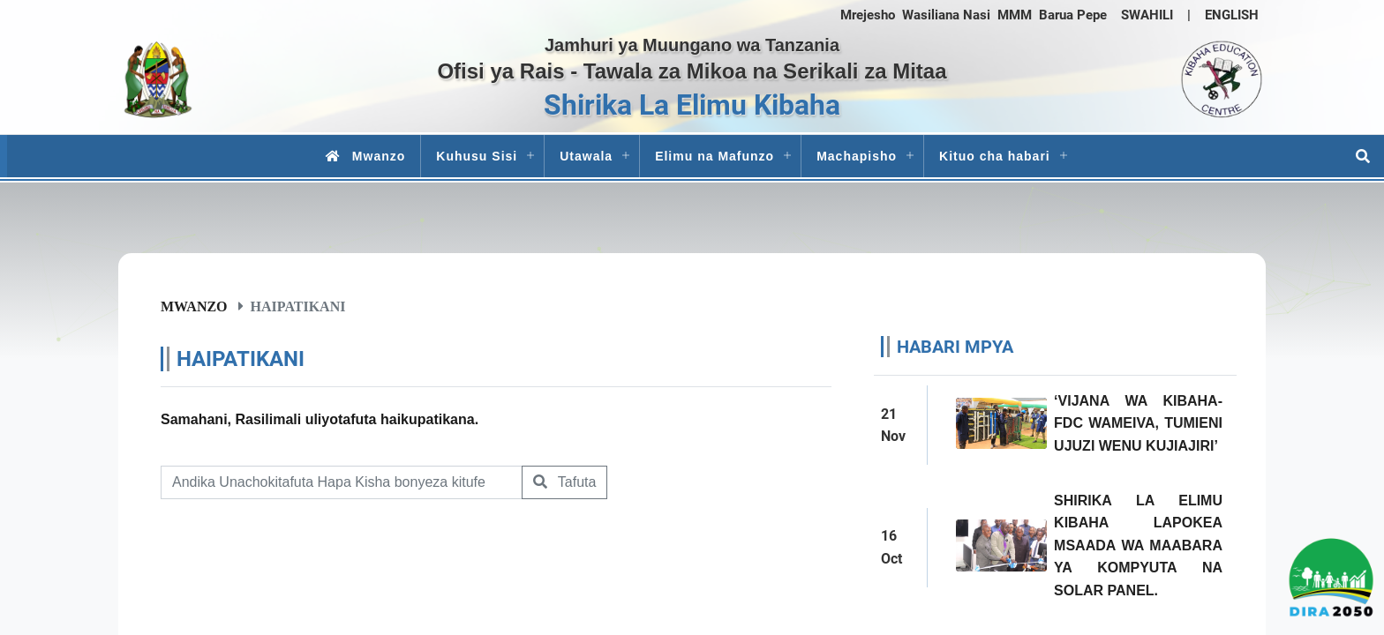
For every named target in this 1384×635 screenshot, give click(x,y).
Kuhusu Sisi (476, 156)
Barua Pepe (1073, 15)
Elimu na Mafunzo (714, 156)
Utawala (586, 156)
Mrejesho (867, 15)
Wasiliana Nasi (946, 15)
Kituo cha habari (994, 156)
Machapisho (856, 156)
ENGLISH (1232, 15)
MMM (1014, 15)
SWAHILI (1147, 15)
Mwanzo (362, 156)
